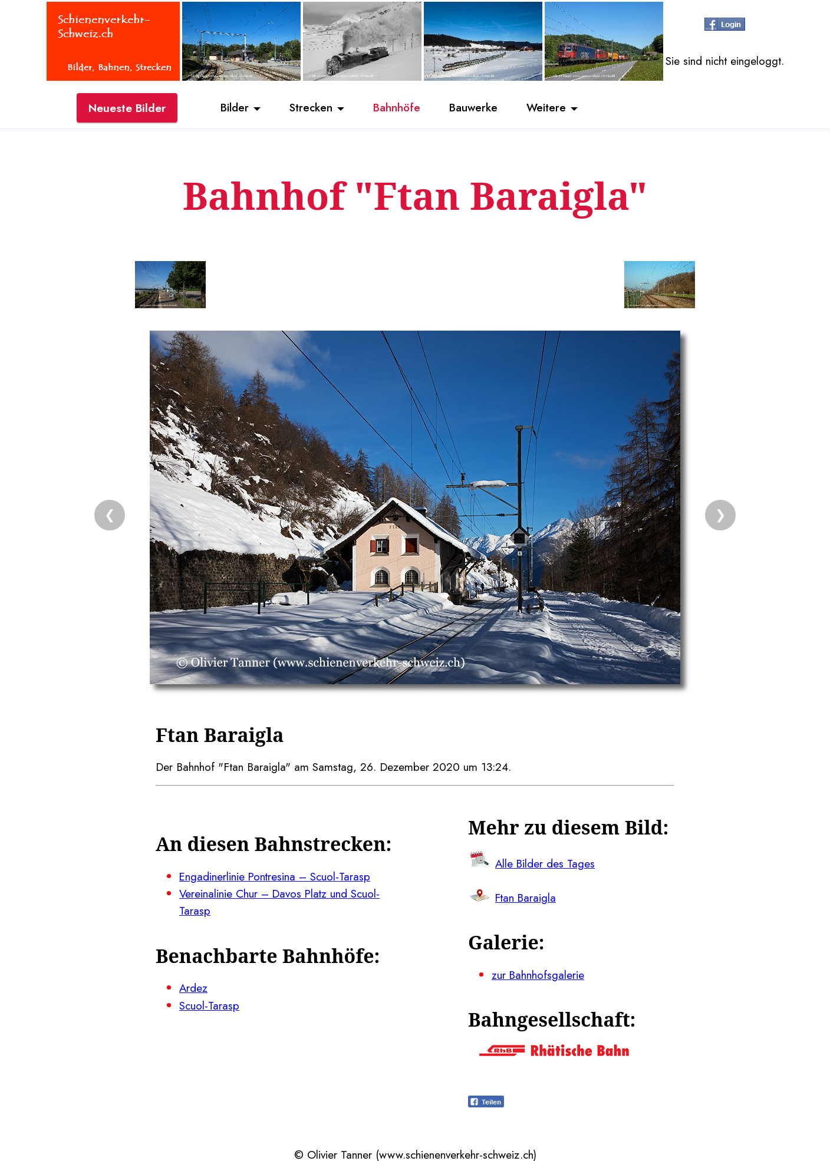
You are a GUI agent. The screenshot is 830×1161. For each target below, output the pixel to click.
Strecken (310, 108)
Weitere (548, 108)
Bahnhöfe (396, 108)
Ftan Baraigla (526, 897)
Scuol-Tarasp (209, 1003)
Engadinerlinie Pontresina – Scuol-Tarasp (276, 876)
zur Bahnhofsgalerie (538, 973)
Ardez (193, 986)
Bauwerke (474, 108)
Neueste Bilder (127, 108)
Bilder (232, 108)
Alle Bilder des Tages (546, 863)
